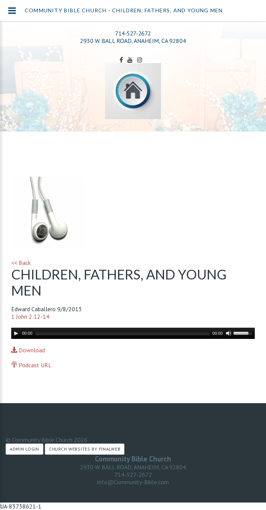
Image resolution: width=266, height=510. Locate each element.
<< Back (21, 262)
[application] (133, 333)
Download (28, 350)
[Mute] (229, 333)
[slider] (122, 333)
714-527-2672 (133, 33)
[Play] (16, 333)
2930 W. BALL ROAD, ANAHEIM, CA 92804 (133, 467)
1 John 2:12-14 (30, 316)
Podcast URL (31, 365)
